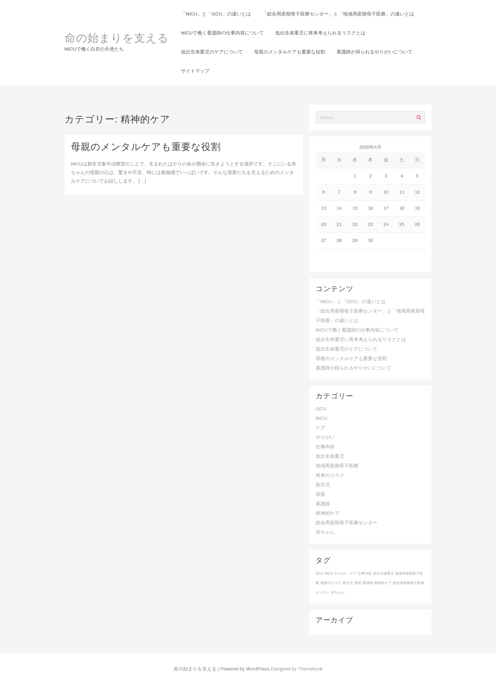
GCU (321, 409)
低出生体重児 (330, 456)
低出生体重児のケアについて (346, 349)
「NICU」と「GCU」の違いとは (351, 302)
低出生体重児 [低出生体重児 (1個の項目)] (383, 573)
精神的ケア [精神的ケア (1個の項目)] (383, 583)
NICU (321, 418)
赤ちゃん (325, 532)
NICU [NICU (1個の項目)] (329, 573)
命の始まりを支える (117, 39)
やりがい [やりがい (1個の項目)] (341, 573)
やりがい (325, 437)
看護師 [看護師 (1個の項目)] (368, 583)
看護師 (323, 504)
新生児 (323, 485)
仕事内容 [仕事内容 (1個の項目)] (365, 573)
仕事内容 (325, 447)
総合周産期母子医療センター (346, 523)
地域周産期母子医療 (337, 466)
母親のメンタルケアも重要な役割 (146, 147)
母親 (320, 494)
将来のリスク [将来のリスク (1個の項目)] (330, 583)
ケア (320, 428)
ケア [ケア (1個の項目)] (353, 573)
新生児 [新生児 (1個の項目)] (348, 583)
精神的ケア (327, 513)
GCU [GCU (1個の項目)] (319, 573)
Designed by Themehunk (297, 669)
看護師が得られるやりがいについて (354, 368)
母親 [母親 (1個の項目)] (357, 583)
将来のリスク (330, 475)
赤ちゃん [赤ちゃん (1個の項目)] (338, 592)
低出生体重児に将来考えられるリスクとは (361, 340)
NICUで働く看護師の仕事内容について (357, 330)
